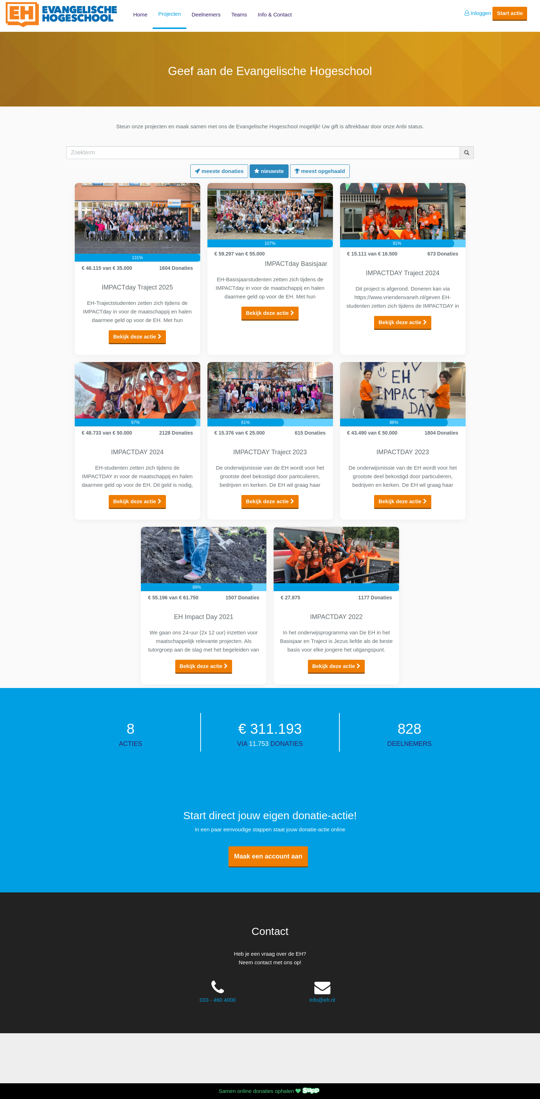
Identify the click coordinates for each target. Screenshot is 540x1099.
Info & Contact (275, 14)
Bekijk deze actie (137, 336)
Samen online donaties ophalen (270, 1091)
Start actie (510, 13)
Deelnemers (206, 14)
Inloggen (478, 13)
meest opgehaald (320, 171)
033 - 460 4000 (218, 1000)
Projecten (169, 14)
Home (140, 14)
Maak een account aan (268, 856)
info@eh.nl (322, 1000)
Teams (239, 14)
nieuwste (269, 171)
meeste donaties (219, 171)
